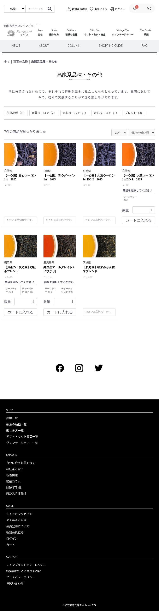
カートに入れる (138, 221)
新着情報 (12, 475)
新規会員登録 (15, 532)
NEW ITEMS (14, 488)
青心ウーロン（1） (106, 113)
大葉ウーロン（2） (44, 113)
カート (10, 545)
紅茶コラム (13, 481)
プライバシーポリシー (20, 577)
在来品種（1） (15, 113)
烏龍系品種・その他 (44, 61)
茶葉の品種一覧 (16, 424)
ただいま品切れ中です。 (20, 220)
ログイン (12, 538)
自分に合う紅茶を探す (20, 463)
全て (7, 61)
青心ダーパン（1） (75, 113)
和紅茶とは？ (15, 469)
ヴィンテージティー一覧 (22, 443)
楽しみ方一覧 (15, 430)
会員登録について (17, 526)
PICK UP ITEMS (16, 494)
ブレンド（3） (134, 113)
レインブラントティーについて (26, 565)
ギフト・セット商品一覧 (22, 436)
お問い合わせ (15, 583)
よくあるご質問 (16, 520)
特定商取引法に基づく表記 (23, 571)
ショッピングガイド (19, 514)
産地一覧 (12, 418)
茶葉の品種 (20, 61)
